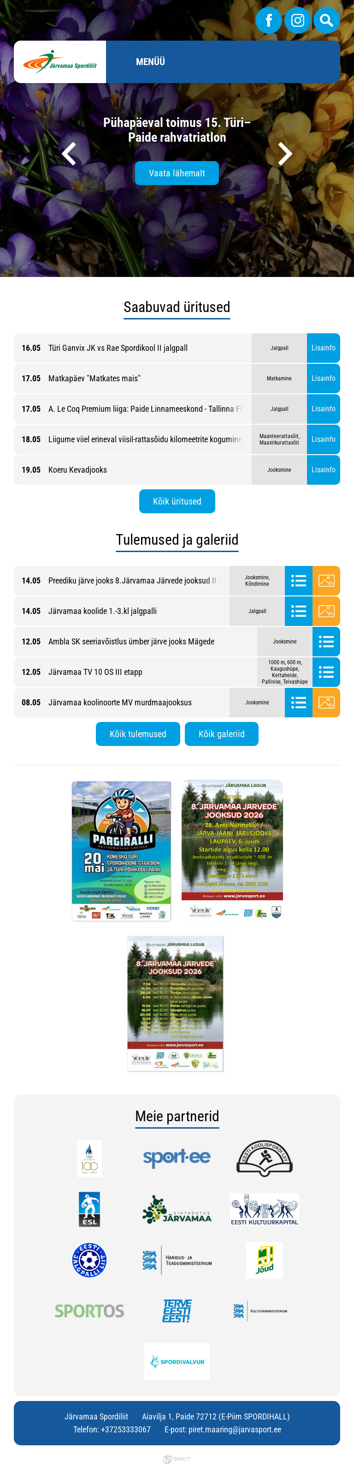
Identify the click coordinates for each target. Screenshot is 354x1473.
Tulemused (299, 580)
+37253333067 (126, 1429)
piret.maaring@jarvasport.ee (235, 1429)
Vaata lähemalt (177, 173)
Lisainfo (324, 347)
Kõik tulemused (138, 734)
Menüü (150, 62)
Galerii (326, 580)
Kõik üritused (177, 501)
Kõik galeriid (222, 734)
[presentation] (69, 153)
